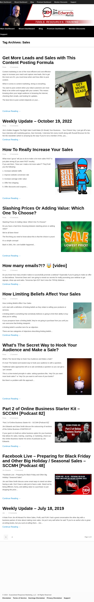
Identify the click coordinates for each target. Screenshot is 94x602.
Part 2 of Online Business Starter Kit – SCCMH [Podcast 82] (41, 411)
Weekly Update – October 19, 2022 (37, 121)
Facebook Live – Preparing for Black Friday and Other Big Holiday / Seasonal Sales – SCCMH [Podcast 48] (46, 461)
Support (73, 2)
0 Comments (14, 67)
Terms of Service (20, 598)
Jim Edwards (6, 470)
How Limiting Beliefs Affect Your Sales (41, 294)
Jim (3, 513)
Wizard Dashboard (20, 2)
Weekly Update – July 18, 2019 (33, 508)
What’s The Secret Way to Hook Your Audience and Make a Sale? (39, 347)
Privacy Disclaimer (54, 598)
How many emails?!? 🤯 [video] (34, 265)
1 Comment (14, 270)
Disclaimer (6, 598)
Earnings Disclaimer (37, 598)
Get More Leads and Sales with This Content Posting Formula (39, 60)
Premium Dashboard (44, 2)
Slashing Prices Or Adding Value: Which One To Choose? (43, 210)
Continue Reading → (11, 111)
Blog (32, 2)
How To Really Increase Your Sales (37, 149)
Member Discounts (60, 2)
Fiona (4, 67)
